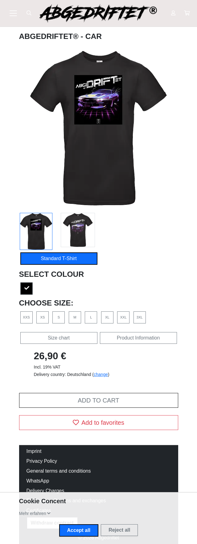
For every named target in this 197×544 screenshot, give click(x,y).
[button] (186, 13)
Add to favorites (98, 422)
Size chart (59, 337)
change (101, 374)
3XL (140, 317)
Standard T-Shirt (58, 258)
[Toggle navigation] (13, 13)
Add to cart (98, 400)
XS (42, 317)
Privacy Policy (42, 461)
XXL (123, 317)
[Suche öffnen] (29, 13)
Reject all (119, 530)
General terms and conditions (59, 471)
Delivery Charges (45, 490)
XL (107, 317)
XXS (26, 317)
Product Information (138, 337)
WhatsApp (38, 480)
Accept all (79, 530)
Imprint (34, 451)
